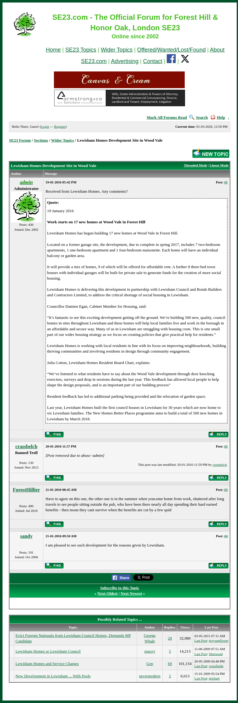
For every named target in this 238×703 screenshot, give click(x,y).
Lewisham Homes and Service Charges (47, 663)
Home (53, 50)
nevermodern (150, 676)
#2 (225, 446)
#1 (225, 182)
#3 (225, 489)
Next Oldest (107, 593)
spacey (149, 651)
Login (45, 126)
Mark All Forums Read (167, 117)
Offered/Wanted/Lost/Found (171, 50)
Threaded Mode (195, 165)
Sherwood (216, 654)
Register (60, 126)
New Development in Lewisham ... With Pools (52, 676)
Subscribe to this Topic (119, 587)
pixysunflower (219, 640)
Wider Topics (117, 50)
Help (217, 117)
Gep (149, 663)
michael (214, 678)
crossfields (216, 666)
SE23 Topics (80, 50)
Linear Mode (218, 165)
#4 (225, 536)
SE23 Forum (20, 140)
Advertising (125, 61)
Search (198, 117)
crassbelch (26, 446)
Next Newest (131, 593)
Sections (41, 140)
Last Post (200, 640)
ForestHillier (26, 489)
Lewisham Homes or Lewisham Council (48, 651)
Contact (152, 61)
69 (170, 663)
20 (170, 638)
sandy (26, 536)
